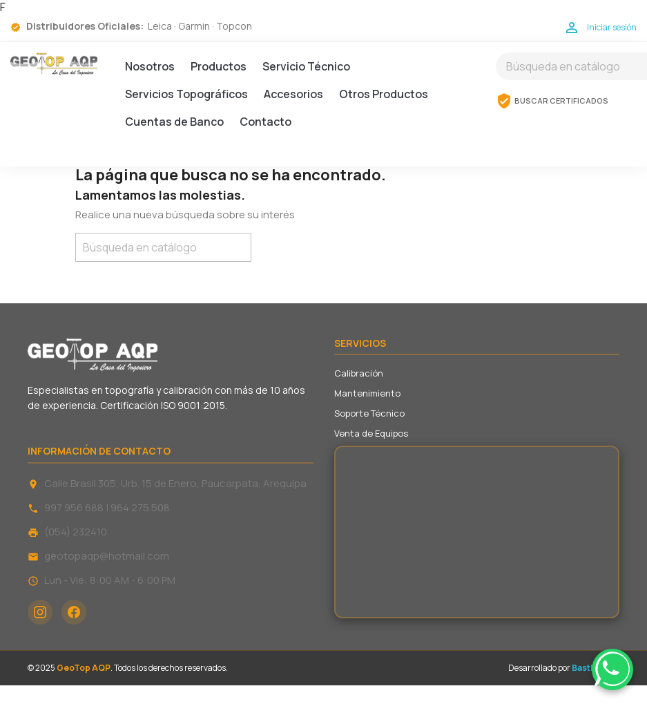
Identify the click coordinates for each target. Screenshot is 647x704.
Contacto (265, 121)
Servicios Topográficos (186, 94)
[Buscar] (163, 247)
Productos (219, 66)
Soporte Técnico (369, 413)
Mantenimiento (367, 393)
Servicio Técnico (306, 66)
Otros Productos (383, 94)
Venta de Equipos (371, 433)
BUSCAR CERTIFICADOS (552, 101)
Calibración (358, 373)
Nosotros (150, 66)
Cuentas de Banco (174, 121)
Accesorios (293, 94)
